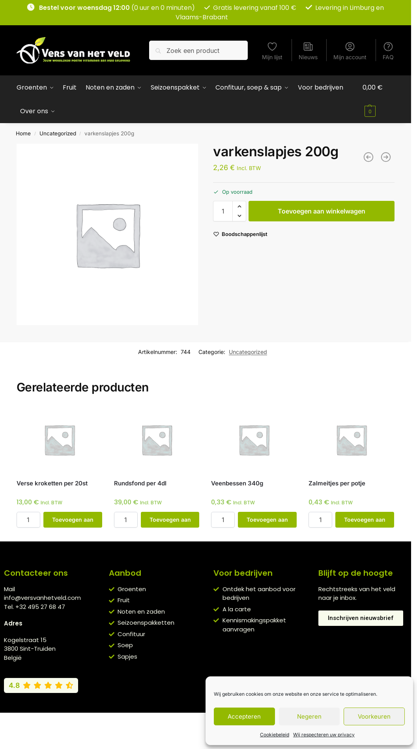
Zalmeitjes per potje (337, 483)
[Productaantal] (223, 211)
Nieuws (308, 50)
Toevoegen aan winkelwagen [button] (72, 522)
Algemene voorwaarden (138, 721)
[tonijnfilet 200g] (386, 157)
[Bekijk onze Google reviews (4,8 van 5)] (41, 685)
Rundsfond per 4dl (140, 483)
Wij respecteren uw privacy (324, 735)
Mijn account (350, 50)
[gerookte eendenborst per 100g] (368, 157)
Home (23, 133)
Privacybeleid (194, 721)
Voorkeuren (374, 716)
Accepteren (244, 716)
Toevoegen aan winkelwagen (321, 211)
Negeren (309, 716)
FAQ (388, 50)
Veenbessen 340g (237, 483)
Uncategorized (57, 133)
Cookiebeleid (274, 735)
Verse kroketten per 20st (52, 483)
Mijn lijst (272, 50)
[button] (379, 99)
